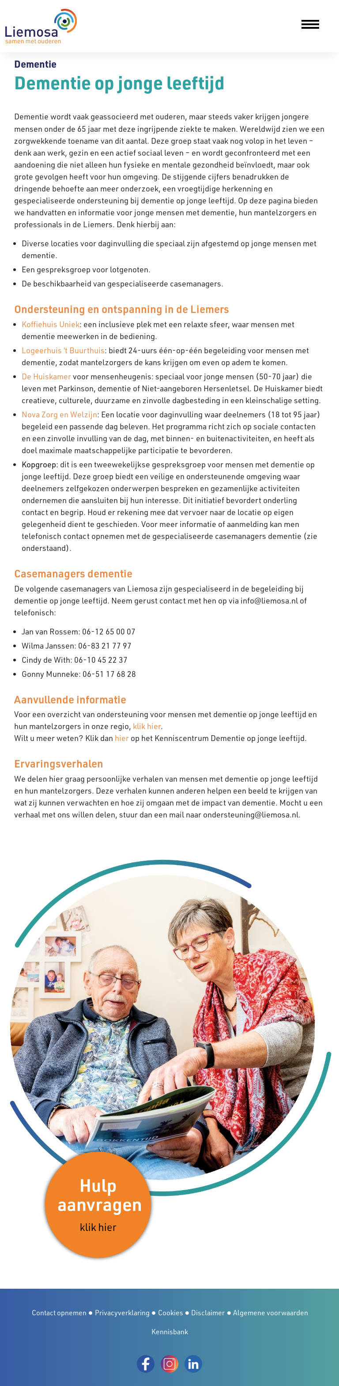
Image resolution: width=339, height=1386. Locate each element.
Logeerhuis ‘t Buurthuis (63, 350)
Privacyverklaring (122, 1312)
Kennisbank (169, 1331)
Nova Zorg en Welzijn (59, 414)
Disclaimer (208, 1312)
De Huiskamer (46, 376)
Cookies (170, 1312)
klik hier (147, 726)
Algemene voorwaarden (270, 1312)
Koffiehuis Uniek (50, 324)
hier (122, 738)
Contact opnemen (59, 1312)
